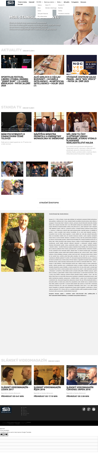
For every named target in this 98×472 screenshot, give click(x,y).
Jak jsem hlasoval (43, 13)
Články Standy (26, 413)
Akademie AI (11, 424)
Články (60, 10)
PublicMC (29, 422)
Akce (24, 409)
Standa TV (61, 5)
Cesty (39, 10)
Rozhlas (60, 8)
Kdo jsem (25, 415)
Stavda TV (25, 412)
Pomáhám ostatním (64, 13)
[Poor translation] (5, 434)
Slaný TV (47, 5)
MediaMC (17, 424)
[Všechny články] (28, 51)
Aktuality (25, 407)
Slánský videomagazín (51, 8)
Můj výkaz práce (42, 16)
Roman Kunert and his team (13, 422)
